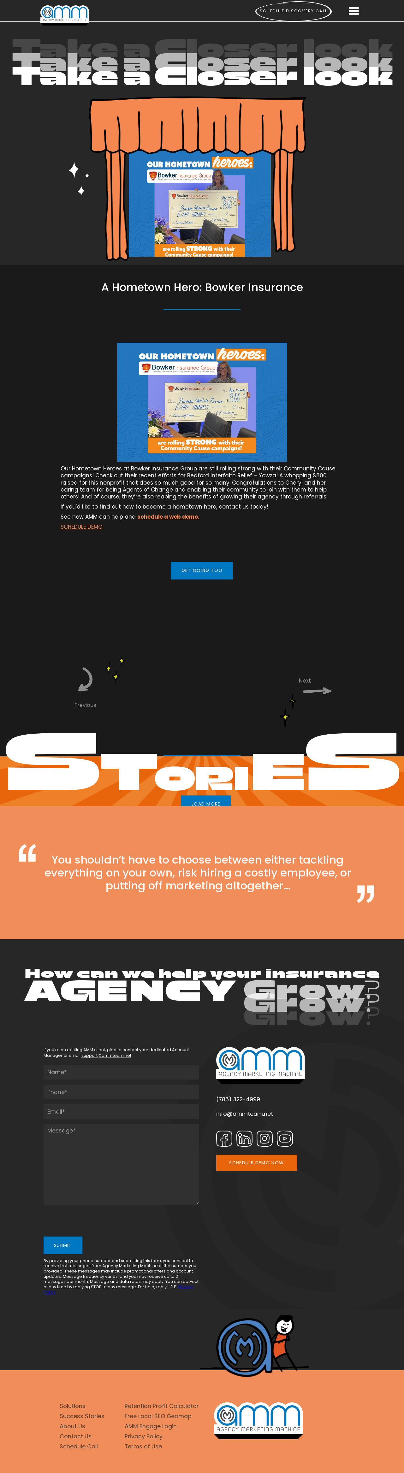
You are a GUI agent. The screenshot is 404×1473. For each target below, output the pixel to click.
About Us (72, 1426)
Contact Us (76, 1436)
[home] (64, 15)
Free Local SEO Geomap (158, 1416)
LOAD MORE (206, 804)
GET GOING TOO (202, 570)
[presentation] (92, 1221)
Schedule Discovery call (293, 11)
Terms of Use (143, 1446)
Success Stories (82, 1416)
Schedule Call (79, 1446)
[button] (353, 11)
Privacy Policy (144, 1436)
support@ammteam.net (106, 1055)
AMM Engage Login (151, 1426)
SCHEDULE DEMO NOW (256, 1163)
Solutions (73, 1406)
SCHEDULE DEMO (82, 527)
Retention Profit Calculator (162, 1406)
